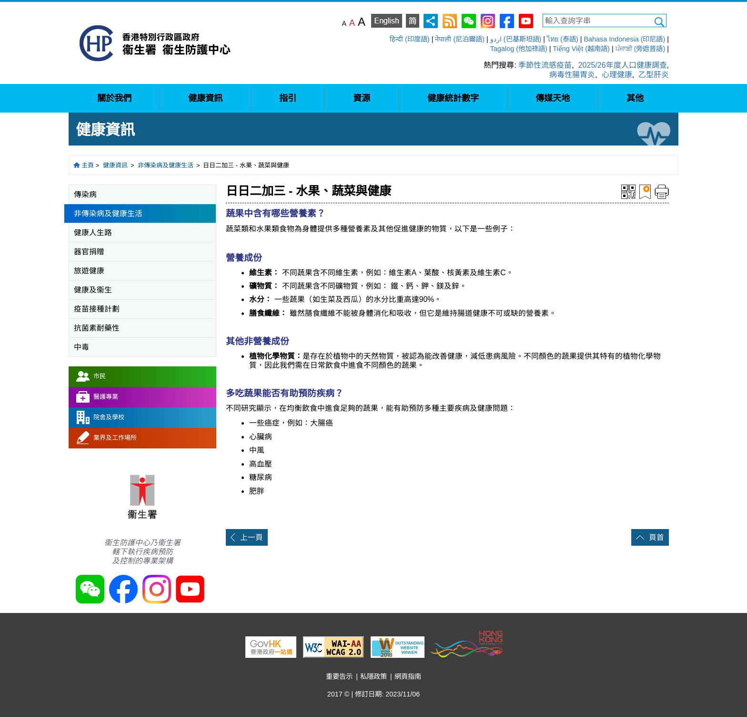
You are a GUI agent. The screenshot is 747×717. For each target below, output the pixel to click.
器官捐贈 (89, 252)
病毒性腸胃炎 (572, 75)
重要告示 (339, 676)
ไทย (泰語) (562, 39)
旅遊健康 (89, 271)
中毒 (81, 347)
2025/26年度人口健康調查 (622, 65)
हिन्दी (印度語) (410, 39)
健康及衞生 (93, 290)
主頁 (87, 165)
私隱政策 (373, 676)
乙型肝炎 (653, 75)
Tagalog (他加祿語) (518, 48)
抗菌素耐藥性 (97, 328)
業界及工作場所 (115, 437)
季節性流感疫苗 (545, 65)
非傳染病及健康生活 (165, 165)
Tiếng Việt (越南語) (581, 48)
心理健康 (617, 75)
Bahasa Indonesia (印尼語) (624, 39)
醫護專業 (105, 396)
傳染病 (85, 194)
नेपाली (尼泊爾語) (460, 39)
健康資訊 (115, 165)
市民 (99, 376)
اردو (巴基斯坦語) (516, 39)
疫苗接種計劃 (97, 309)
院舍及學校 (108, 417)
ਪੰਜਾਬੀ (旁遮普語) (641, 48)
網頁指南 (407, 676)
